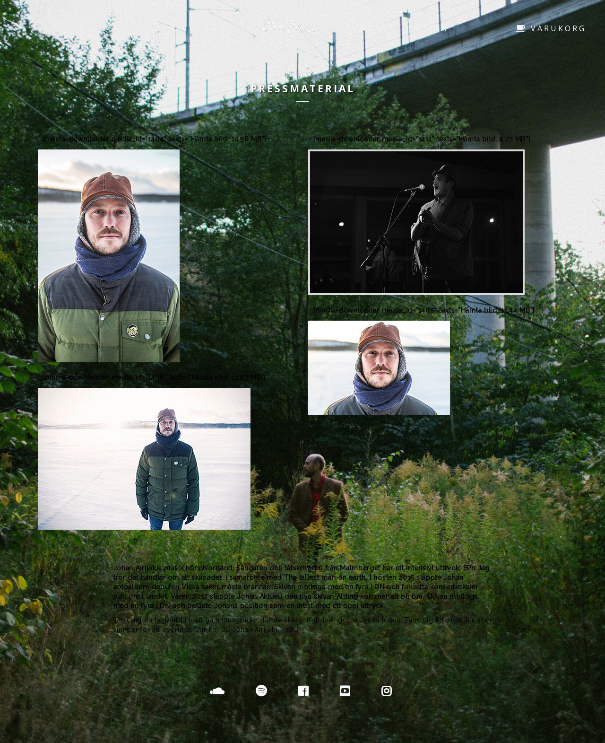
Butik (171, 28)
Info (219, 28)
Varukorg (551, 28)
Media (431, 28)
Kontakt (370, 28)
